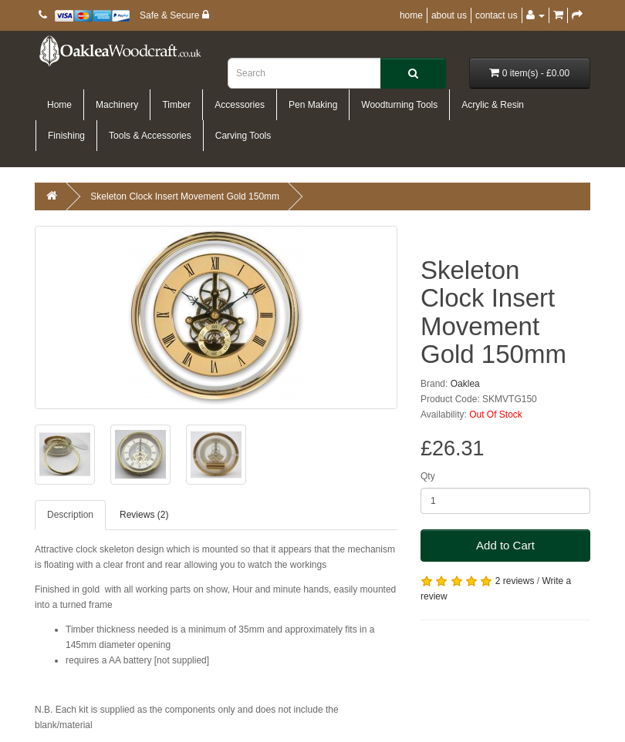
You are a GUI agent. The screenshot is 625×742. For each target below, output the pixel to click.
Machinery (117, 104)
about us (449, 15)
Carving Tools (243, 135)
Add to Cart (505, 545)
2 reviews (515, 581)
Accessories (240, 104)
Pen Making (313, 104)
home (411, 15)
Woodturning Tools (399, 104)
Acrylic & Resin (492, 104)
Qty (428, 476)
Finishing (66, 135)
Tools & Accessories (150, 135)
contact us (496, 15)
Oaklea (465, 383)
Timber (176, 104)
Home (59, 104)
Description (70, 514)
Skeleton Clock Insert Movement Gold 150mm (184, 196)
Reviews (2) (144, 514)
